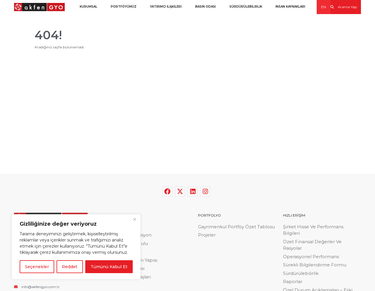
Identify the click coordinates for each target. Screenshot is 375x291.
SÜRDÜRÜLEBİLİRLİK (245, 6)
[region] (76, 246)
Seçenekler (37, 266)
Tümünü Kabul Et (109, 266)
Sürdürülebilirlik (300, 273)
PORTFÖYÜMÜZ (124, 6)
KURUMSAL (88, 6)
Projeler (207, 235)
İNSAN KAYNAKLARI (290, 6)
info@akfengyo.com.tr (37, 287)
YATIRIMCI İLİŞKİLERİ (166, 6)
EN (323, 7)
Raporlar (292, 281)
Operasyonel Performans (311, 256)
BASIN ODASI (205, 6)
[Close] (134, 219)
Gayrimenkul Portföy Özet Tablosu (236, 226)
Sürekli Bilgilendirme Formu (314, 265)
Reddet (69, 266)
